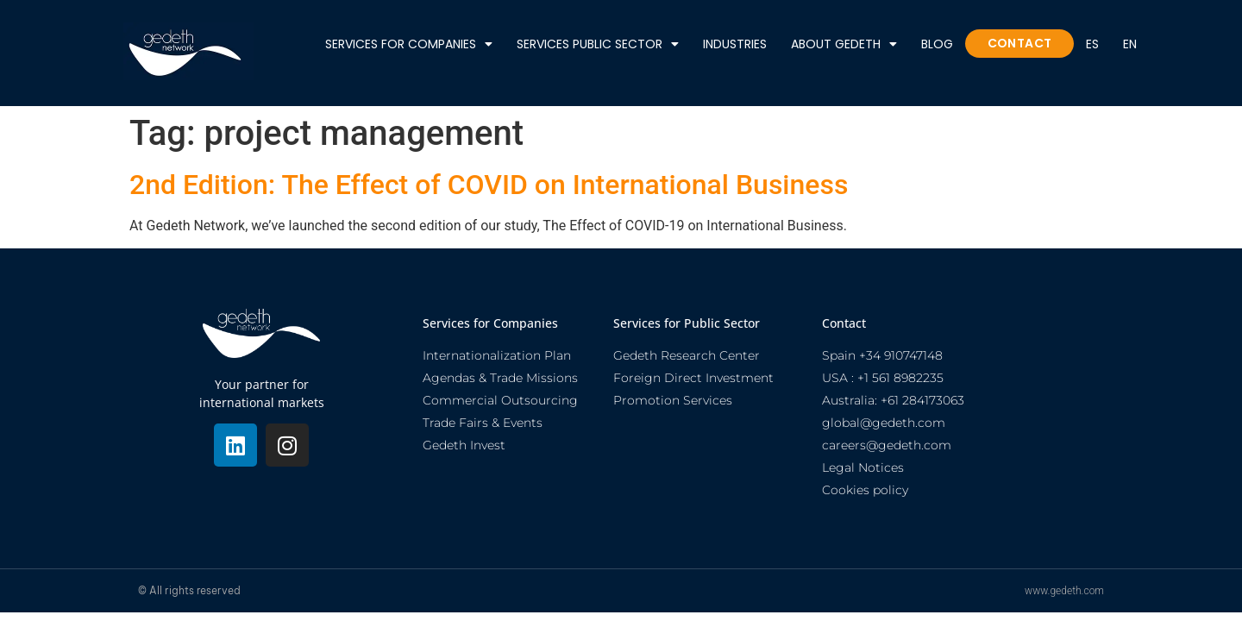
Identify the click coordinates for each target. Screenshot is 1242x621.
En (1130, 44)
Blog (937, 44)
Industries (735, 44)
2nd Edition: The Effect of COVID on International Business (488, 184)
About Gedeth (844, 43)
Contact (1020, 43)
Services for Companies (408, 43)
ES (1092, 44)
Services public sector (598, 43)
